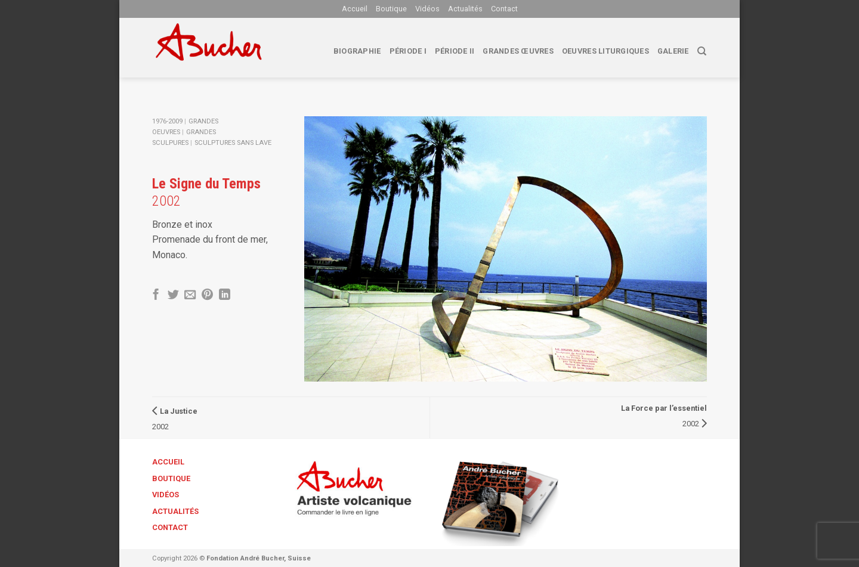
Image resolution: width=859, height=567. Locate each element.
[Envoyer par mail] (190, 295)
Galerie (673, 51)
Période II (455, 51)
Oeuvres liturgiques (605, 51)
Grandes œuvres (518, 51)
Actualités (465, 8)
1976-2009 (167, 121)
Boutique (391, 8)
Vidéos (427, 8)
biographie (357, 51)
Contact (504, 8)
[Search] (701, 51)
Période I (408, 51)
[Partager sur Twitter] (173, 295)
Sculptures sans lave (232, 143)
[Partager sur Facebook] (156, 295)
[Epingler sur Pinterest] (207, 295)
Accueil (354, 8)
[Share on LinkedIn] (224, 295)
